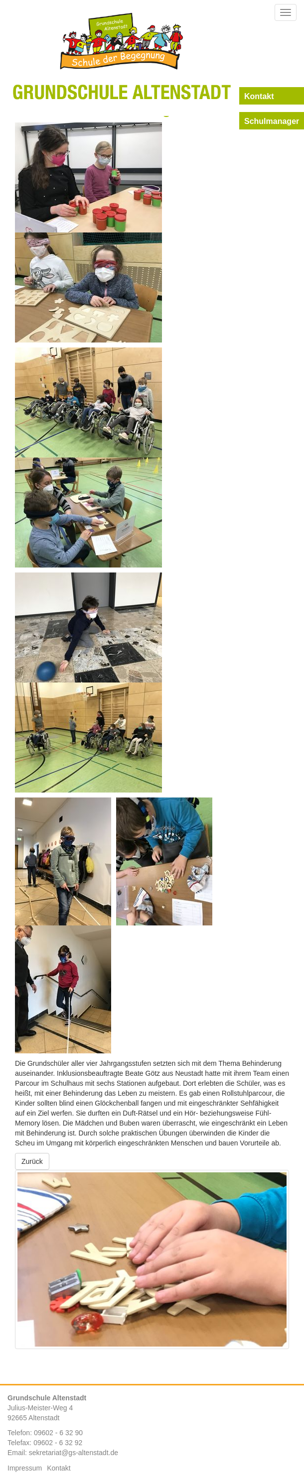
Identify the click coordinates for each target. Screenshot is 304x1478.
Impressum (24, 1468)
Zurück (32, 1161)
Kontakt (58, 1468)
